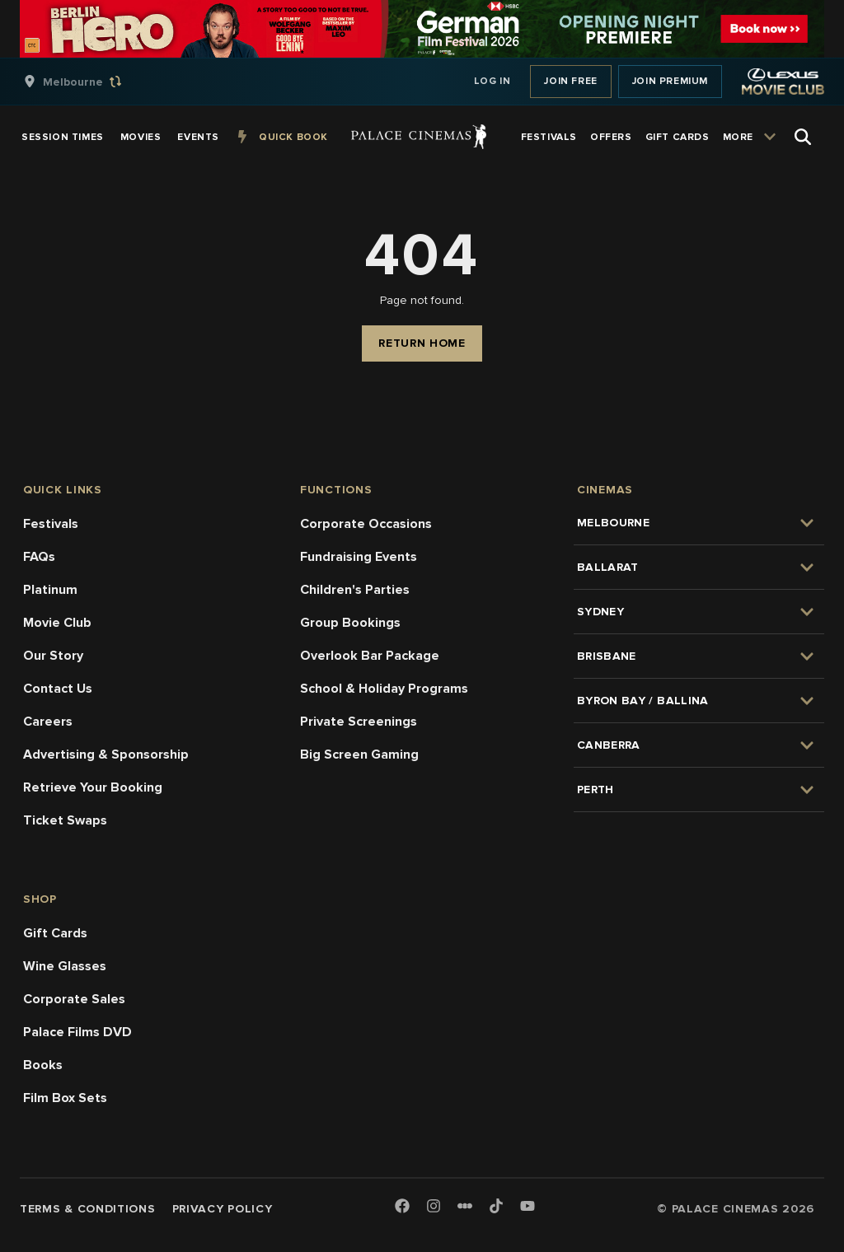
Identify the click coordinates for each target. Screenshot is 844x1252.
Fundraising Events (358, 557)
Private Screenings (358, 721)
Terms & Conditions (88, 1209)
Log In (492, 81)
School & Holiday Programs (384, 688)
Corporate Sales (74, 999)
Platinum (50, 590)
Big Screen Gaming (359, 754)
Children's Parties (355, 590)
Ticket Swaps (65, 820)
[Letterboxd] (464, 1205)
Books (43, 1065)
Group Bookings (350, 622)
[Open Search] (803, 136)
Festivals (50, 524)
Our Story (53, 655)
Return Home (422, 343)
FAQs (39, 557)
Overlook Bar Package (369, 655)
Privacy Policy (222, 1209)
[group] (90, 81)
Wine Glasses (64, 966)
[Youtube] (527, 1207)
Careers (48, 721)
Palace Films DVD (77, 1032)
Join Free (570, 81)
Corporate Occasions (366, 524)
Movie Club (57, 622)
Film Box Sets (65, 1098)
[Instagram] (433, 1207)
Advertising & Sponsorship (106, 754)
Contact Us (57, 688)
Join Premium (670, 81)
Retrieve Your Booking (92, 787)
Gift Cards (55, 933)
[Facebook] (402, 1207)
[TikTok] (496, 1205)
